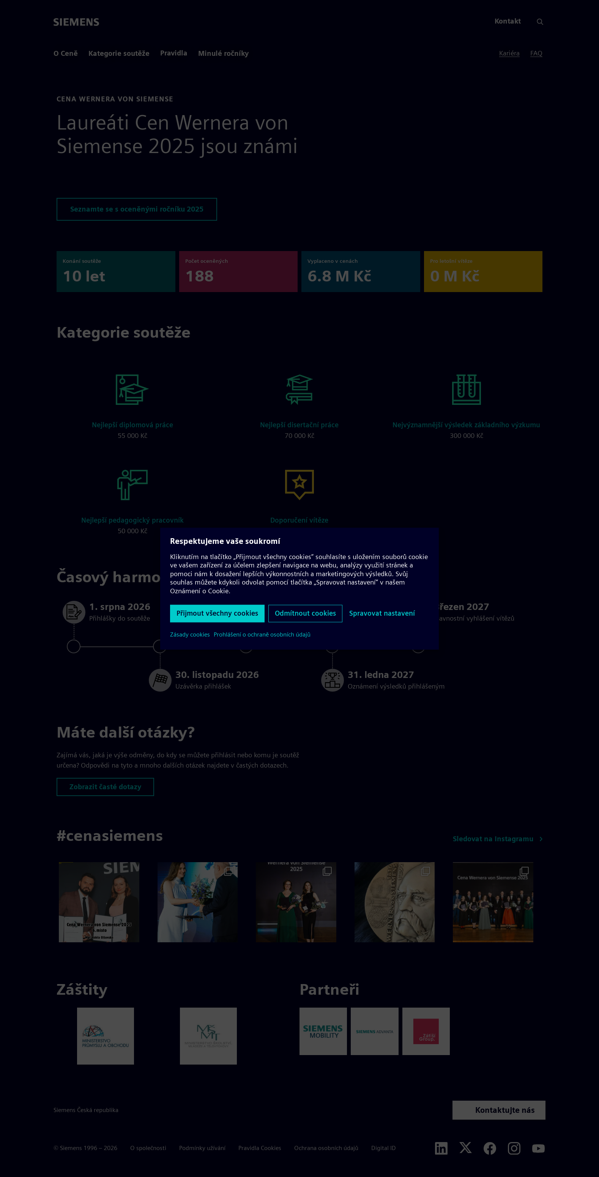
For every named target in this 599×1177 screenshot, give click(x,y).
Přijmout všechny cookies (217, 613)
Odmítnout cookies (305, 613)
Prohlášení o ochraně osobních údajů (262, 634)
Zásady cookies (190, 634)
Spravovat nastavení (382, 613)
